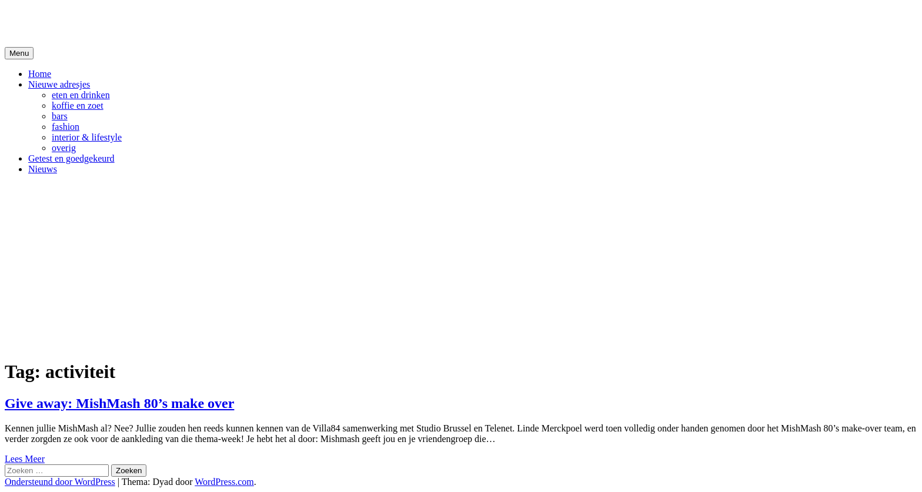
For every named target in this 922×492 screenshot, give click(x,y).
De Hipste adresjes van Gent (118, 23)
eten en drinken (81, 95)
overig (64, 148)
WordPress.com (224, 482)
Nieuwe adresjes (59, 84)
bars (60, 116)
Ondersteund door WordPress (60, 482)
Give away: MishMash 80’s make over (119, 403)
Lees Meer (25, 459)
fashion (65, 127)
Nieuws (42, 169)
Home (39, 74)
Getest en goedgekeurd (71, 158)
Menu (19, 53)
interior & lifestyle (87, 137)
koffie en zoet (77, 106)
